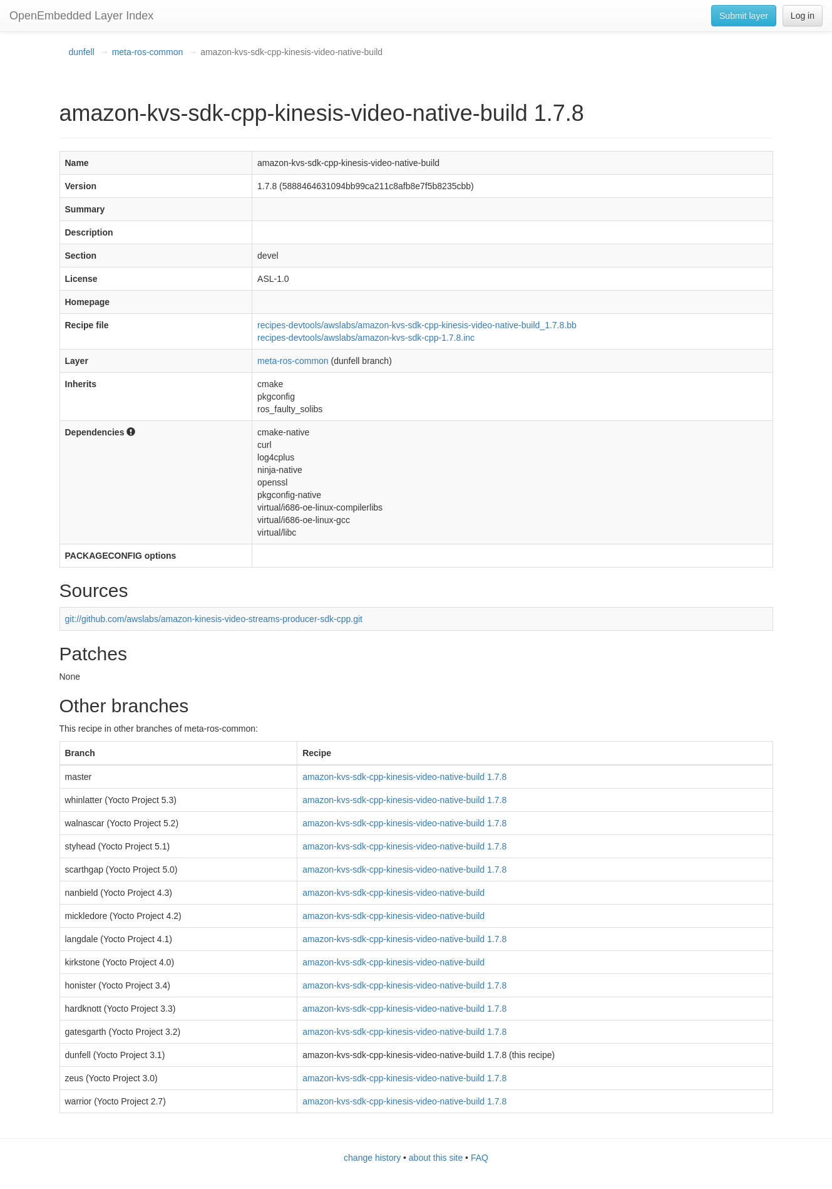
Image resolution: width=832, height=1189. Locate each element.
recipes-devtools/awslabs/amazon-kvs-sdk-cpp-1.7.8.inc (366, 338)
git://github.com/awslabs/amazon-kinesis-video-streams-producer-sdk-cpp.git (213, 619)
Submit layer (743, 16)
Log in (802, 16)
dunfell (82, 52)
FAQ (479, 1158)
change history (372, 1158)
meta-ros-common (147, 52)
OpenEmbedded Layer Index (81, 15)
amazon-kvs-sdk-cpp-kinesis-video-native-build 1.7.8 (404, 777)
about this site (436, 1158)
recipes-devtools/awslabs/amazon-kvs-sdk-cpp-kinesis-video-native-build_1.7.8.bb (417, 325)
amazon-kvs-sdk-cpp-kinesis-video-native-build (393, 893)
